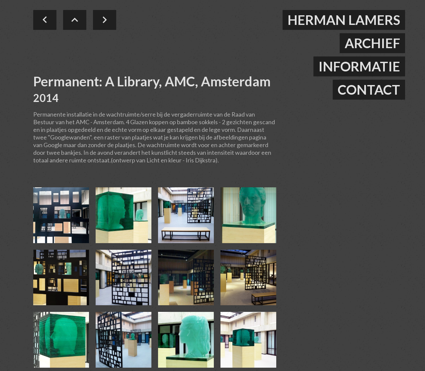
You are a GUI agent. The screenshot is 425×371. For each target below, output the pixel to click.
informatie (359, 66)
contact (369, 90)
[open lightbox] (61, 215)
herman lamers (344, 20)
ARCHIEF (372, 43)
